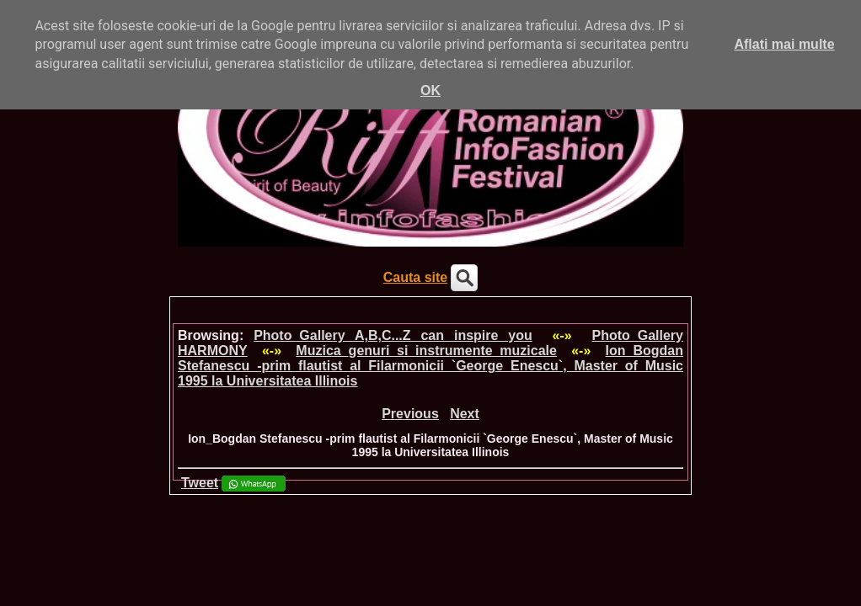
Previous (410, 414)
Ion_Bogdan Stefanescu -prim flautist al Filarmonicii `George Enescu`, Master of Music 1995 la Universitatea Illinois (430, 365)
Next (464, 414)
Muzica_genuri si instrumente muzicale (426, 350)
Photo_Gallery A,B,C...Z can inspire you (393, 335)
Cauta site (415, 277)
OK (430, 90)
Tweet (199, 483)
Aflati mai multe (784, 44)
